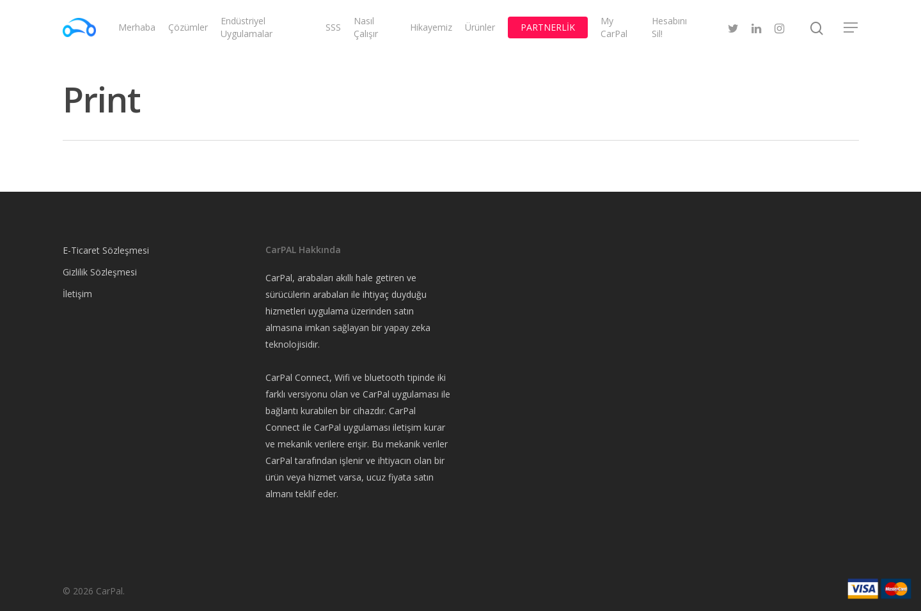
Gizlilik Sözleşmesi (100, 272)
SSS (333, 27)
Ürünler (480, 27)
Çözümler (188, 27)
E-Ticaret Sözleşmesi (106, 250)
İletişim (77, 294)
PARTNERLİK (548, 27)
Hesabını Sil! (669, 27)
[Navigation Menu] (851, 27)
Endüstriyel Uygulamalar (246, 27)
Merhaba (136, 27)
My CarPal (614, 27)
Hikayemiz (431, 27)
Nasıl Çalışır (366, 27)
